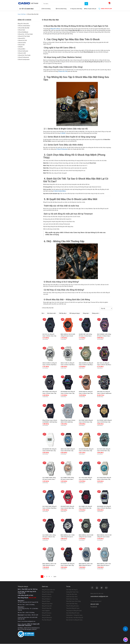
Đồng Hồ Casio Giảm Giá (48, 589)
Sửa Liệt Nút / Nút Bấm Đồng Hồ (74, 617)
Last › (55, 576)
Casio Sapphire (46, 610)
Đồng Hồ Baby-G (46, 599)
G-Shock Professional (23, 57)
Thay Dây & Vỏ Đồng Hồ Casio (74, 610)
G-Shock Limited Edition (24, 25)
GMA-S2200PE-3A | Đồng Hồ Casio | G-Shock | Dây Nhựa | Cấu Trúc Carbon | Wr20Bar (86, 364)
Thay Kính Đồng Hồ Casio (72, 608)
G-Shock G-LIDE (22, 53)
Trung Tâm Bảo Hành (71, 594)
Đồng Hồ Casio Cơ (46, 596)
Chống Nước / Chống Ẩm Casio (74, 615)
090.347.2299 (95, 604)
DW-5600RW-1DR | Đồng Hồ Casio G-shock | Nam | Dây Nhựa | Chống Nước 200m (67, 565)
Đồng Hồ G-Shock (55, 28)
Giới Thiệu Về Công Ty (72, 589)
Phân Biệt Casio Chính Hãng (73, 601)
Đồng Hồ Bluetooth (47, 617)
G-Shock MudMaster (23, 32)
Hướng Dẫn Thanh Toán (72, 592)
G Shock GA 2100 (22, 40)
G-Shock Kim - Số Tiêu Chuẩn (25, 34)
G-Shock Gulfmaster (23, 51)
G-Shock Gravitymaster (24, 59)
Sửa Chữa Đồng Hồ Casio (72, 613)
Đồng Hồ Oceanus (46, 613)
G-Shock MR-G (21, 49)
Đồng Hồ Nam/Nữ (46, 608)
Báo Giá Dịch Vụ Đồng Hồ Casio (74, 620)
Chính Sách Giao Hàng (72, 599)
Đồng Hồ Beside (46, 615)
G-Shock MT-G (21, 38)
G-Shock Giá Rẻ (22, 42)
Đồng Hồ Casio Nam (47, 603)
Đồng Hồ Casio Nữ (47, 606)
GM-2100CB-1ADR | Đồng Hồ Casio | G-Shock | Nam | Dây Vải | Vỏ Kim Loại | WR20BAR (50, 393)
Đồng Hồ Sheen (46, 601)
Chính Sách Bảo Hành (71, 596)
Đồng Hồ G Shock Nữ (23, 23)
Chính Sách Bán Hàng (71, 603)
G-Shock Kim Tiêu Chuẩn (24, 55)
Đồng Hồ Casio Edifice (47, 592)
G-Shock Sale (21, 44)
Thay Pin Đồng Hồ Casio (72, 606)
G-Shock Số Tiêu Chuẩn (24, 36)
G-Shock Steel (21, 30)
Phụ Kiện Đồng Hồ (46, 620)
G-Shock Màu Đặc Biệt (23, 28)
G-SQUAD (20, 46)
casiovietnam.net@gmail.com (99, 596)
